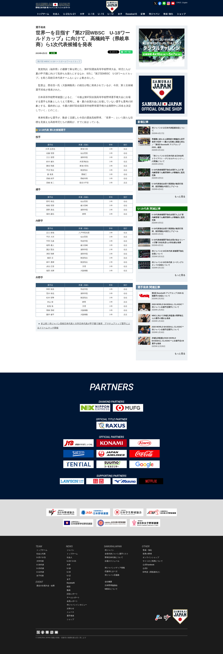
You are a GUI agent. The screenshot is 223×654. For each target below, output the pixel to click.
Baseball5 (71, 583)
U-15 (69, 572)
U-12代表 (40, 572)
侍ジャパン (109, 550)
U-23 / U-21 (41, 557)
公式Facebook (148, 565)
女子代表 (40, 576)
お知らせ (70, 608)
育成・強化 (147, 550)
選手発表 (70, 616)
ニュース (70, 612)
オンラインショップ (151, 557)
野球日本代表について (114, 557)
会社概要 (108, 582)
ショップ (70, 619)
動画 (68, 590)
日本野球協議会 (111, 585)
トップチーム (41, 550)
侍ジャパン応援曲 (112, 575)
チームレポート (73, 597)
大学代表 (40, 561)
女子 (68, 579)
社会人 (69, 557)
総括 (68, 587)
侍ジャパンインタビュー (77, 605)
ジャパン (70, 550)
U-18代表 (40, 565)
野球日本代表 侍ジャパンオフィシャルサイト (54, 6)
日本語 (178, 2)
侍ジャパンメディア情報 (115, 568)
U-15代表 (40, 568)
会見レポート (72, 601)
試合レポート (72, 594)
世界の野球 (147, 554)
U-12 (69, 576)
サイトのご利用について (153, 561)
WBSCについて (111, 589)
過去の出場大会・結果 (45, 586)
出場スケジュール (112, 561)
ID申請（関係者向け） (152, 572)
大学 (68, 565)
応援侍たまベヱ (111, 571)
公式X (145, 568)
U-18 (69, 568)
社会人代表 (41, 554)
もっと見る (180, 196)
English (184, 2)
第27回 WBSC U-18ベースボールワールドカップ (58, 61)
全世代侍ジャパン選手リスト (116, 554)
